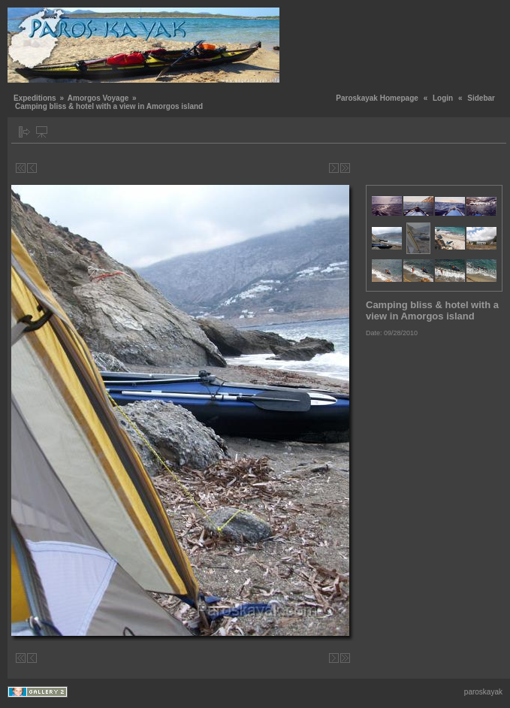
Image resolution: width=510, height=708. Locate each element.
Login (443, 98)
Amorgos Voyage (98, 98)
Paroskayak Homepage (377, 98)
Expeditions (35, 98)
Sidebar (481, 98)
